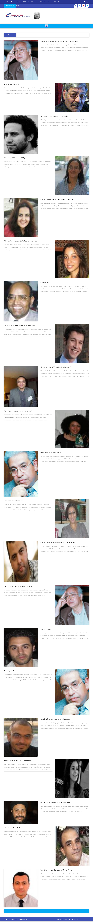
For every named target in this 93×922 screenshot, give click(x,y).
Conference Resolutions (63, 919)
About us (75, 919)
